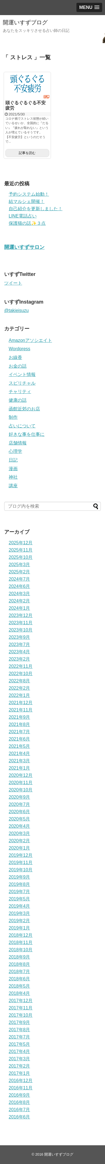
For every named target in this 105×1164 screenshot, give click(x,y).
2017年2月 (19, 1066)
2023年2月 (19, 659)
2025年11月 (20, 550)
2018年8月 (19, 964)
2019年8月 (19, 884)
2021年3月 (19, 760)
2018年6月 (19, 978)
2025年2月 (19, 571)
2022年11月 (20, 666)
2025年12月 (20, 542)
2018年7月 (19, 971)
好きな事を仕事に (27, 434)
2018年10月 (20, 949)
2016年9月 (19, 1095)
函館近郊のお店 (24, 408)
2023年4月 (19, 651)
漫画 (13, 468)
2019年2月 (19, 920)
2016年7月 (19, 1109)
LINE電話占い (23, 216)
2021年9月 (19, 717)
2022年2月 (19, 688)
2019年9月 (19, 877)
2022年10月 (20, 673)
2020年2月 (19, 840)
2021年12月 (20, 702)
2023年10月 (20, 630)
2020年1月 (19, 848)
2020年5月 (19, 819)
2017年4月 (19, 1051)
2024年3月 (19, 593)
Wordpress (19, 348)
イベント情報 (22, 374)
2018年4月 (19, 993)
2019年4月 (19, 906)
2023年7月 (19, 644)
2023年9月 (19, 637)
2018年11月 (20, 942)
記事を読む (27, 153)
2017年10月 (20, 1015)
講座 (13, 485)
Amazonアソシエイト (30, 340)
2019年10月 (20, 869)
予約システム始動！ (29, 194)
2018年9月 (19, 957)
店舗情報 (18, 443)
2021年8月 (19, 724)
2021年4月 (19, 753)
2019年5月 (19, 898)
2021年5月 (19, 746)
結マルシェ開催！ (27, 201)
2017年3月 (19, 1058)
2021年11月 (20, 710)
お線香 (15, 357)
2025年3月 (19, 564)
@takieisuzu (16, 310)
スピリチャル (22, 383)
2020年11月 (20, 782)
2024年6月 (19, 586)
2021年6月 (19, 739)
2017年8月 (19, 1029)
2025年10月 (20, 557)
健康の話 (18, 400)
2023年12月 (20, 615)
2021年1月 (19, 768)
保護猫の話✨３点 (27, 223)
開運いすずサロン (24, 247)
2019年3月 (19, 913)
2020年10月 (20, 789)
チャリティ (20, 391)
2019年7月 (19, 891)
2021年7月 (19, 731)
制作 (13, 417)
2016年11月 (20, 1087)
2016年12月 (20, 1080)
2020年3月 (19, 833)
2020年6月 (19, 811)
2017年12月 (20, 1000)
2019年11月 (20, 862)
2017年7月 (19, 1037)
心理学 (15, 451)
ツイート (13, 283)
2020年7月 (19, 804)
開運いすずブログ (25, 22)
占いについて (22, 426)
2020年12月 (20, 775)
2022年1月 (19, 695)
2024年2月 (19, 600)
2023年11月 (20, 622)
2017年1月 (19, 1073)
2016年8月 (19, 1102)
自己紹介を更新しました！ (35, 208)
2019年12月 (20, 855)
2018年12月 (20, 935)
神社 (13, 477)
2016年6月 (19, 1117)
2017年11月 (20, 1008)
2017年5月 (19, 1044)
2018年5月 (19, 986)
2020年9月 (19, 797)
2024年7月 (19, 579)
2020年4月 (19, 826)
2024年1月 (19, 608)
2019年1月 (19, 928)
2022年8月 (19, 680)
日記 (13, 460)
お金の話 (18, 366)
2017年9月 (19, 1022)
